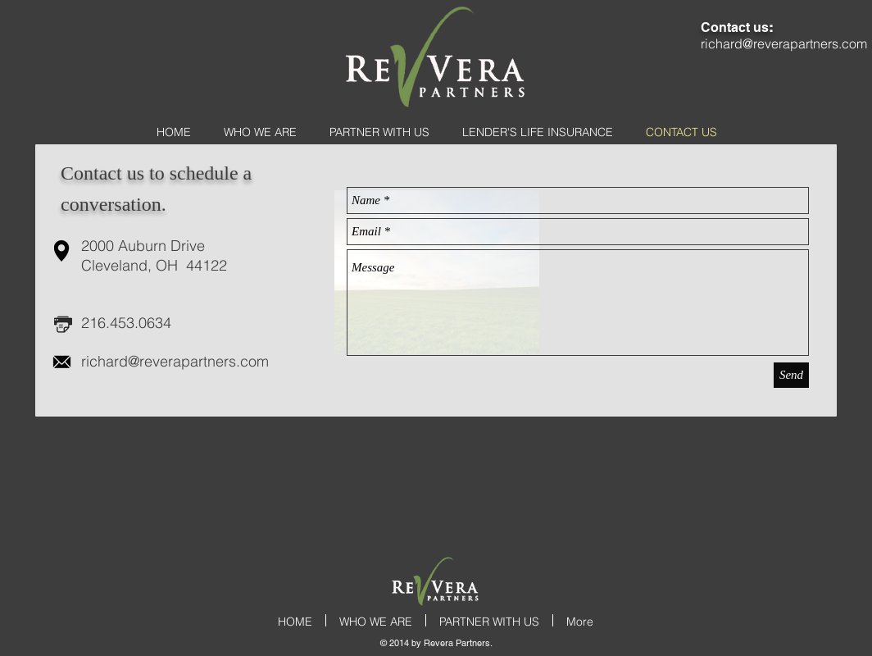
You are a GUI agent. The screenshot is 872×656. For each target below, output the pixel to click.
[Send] (791, 375)
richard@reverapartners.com (175, 361)
